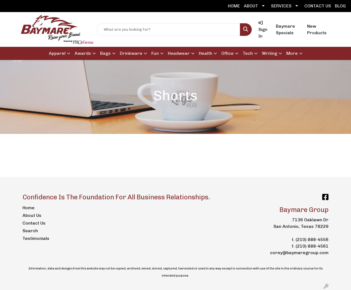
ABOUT (251, 5)
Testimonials (35, 238)
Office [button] (227, 53)
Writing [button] (269, 53)
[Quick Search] (168, 29)
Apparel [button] (57, 53)
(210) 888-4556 (312, 239)
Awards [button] (83, 53)
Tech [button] (248, 53)
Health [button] (205, 53)
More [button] (292, 53)
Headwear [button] (179, 53)
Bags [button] (105, 53)
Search (30, 230)
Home (28, 207)
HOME (234, 5)
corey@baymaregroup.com (299, 252)
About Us (31, 215)
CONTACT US (317, 5)
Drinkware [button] (131, 53)
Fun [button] (155, 53)
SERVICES (281, 5)
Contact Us (34, 223)
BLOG (340, 5)
